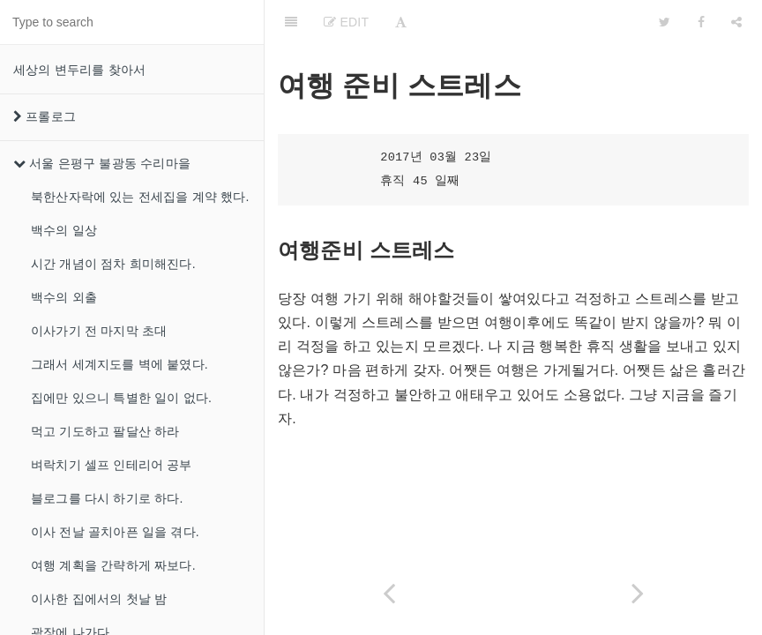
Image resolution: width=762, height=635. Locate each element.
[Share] (736, 22)
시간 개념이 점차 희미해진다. (113, 264)
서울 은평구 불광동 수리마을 (101, 163)
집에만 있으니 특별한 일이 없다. (121, 398)
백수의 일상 (64, 230)
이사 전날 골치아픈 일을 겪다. (115, 532)
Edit (346, 22)
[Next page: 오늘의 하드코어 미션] (637, 593)
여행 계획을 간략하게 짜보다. (113, 565)
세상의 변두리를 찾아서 (79, 70)
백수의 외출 (64, 297)
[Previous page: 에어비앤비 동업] (389, 593)
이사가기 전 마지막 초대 (99, 331)
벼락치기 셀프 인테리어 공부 (111, 465)
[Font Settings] (401, 22)
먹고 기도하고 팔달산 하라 (105, 431)
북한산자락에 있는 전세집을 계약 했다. (140, 197)
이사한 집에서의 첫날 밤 (99, 599)
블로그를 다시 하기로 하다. (107, 498)
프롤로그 (44, 116)
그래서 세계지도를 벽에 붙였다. (119, 364)
